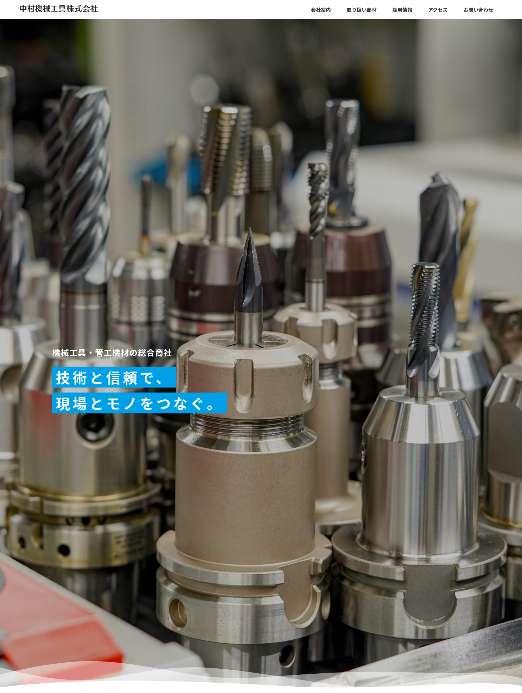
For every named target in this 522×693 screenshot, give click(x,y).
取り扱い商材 (362, 9)
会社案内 (321, 9)
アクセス (438, 9)
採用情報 (402, 9)
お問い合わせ (478, 9)
